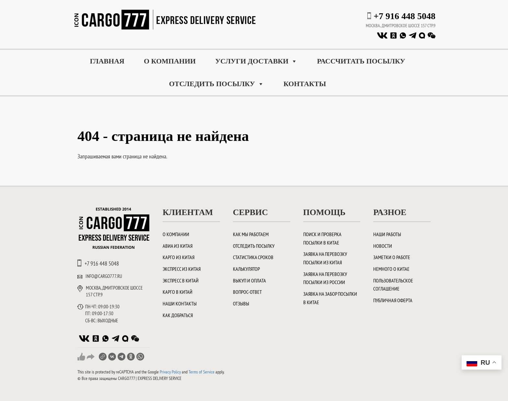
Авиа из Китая (177, 246)
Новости (382, 246)
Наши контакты (180, 303)
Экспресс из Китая (182, 269)
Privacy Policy (170, 372)
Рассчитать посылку (361, 61)
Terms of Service (201, 372)
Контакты (304, 84)
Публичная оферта (392, 300)
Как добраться (178, 315)
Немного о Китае (391, 269)
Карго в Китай (177, 292)
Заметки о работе (391, 257)
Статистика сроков (253, 257)
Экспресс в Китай (181, 280)
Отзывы (241, 303)
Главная (107, 61)
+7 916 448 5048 (404, 16)
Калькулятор (246, 269)
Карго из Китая (178, 257)
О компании (170, 61)
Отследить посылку (216, 84)
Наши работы (387, 234)
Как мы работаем (251, 234)
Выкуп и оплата (249, 280)
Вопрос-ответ (247, 292)
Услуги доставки (256, 61)
